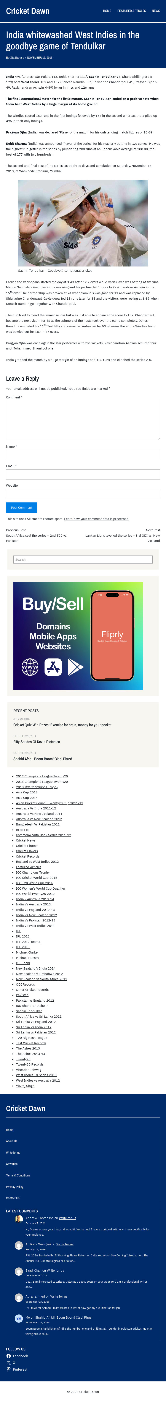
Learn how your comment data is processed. (96, 519)
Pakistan (22, 995)
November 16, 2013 (39, 57)
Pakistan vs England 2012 (35, 1000)
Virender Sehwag (28, 1069)
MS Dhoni (23, 963)
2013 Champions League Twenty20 (42, 781)
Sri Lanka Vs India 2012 (33, 1027)
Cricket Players (27, 851)
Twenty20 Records (29, 1064)
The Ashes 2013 (28, 1048)
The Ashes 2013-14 (30, 1053)
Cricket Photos (26, 845)
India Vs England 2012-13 (35, 909)
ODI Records (25, 984)
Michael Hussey (27, 957)
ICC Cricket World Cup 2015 (36, 877)
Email (11, 466)
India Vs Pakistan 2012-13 (35, 920)
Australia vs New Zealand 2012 (39, 819)
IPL (18, 931)
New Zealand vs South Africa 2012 (41, 979)
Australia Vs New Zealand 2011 (39, 813)
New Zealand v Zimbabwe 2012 (39, 973)
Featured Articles (28, 867)
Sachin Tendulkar (29, 1011)
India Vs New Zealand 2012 (36, 915)
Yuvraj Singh (25, 1086)
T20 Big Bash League (31, 1037)
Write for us (67, 1218)
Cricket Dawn (27, 10)
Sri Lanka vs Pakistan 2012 (36, 1032)
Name (11, 446)
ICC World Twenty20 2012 (35, 893)
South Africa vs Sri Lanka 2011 (39, 1016)
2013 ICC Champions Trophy (37, 787)
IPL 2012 (23, 936)
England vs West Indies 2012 (37, 861)
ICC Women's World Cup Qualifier (40, 888)
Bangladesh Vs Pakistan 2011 (38, 824)
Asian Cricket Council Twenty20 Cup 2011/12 (49, 803)
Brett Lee (22, 829)
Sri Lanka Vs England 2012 (36, 1021)
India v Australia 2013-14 (35, 899)
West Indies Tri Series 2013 (36, 1075)
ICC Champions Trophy (32, 872)
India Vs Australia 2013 (33, 904)
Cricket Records (27, 856)
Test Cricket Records (31, 1043)
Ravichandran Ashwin (32, 1005)
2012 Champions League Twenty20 (42, 776)
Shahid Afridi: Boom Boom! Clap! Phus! (42, 759)
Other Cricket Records (32, 989)
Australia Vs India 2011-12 (36, 808)
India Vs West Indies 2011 (35, 925)
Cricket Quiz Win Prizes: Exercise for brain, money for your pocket (62, 725)
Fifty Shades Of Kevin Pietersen (36, 741)
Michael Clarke (27, 952)
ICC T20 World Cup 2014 (34, 883)
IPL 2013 (23, 947)
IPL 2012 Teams (28, 941)
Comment (14, 397)
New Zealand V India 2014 (36, 968)
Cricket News (25, 840)
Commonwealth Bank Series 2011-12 (43, 835)
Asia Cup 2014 (27, 797)
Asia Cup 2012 (27, 792)
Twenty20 (23, 1059)
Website (12, 485)
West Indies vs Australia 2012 (38, 1080)
